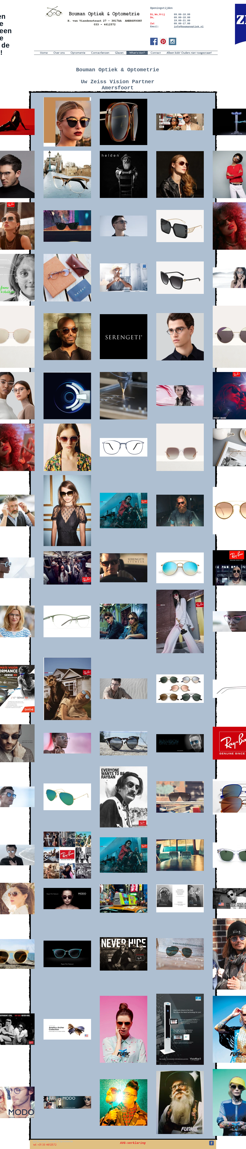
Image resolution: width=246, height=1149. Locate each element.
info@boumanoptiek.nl (189, 26)
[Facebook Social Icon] (154, 41)
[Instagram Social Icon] (172, 41)
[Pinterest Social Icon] (163, 41)
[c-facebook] (211, 1143)
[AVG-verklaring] (132, 1143)
